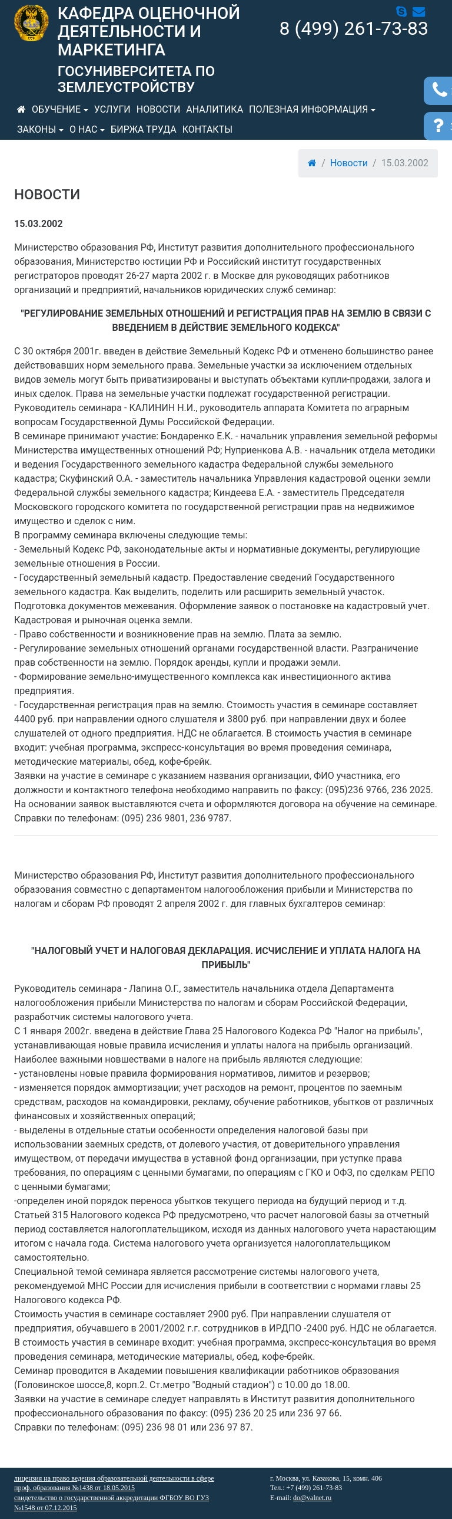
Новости (159, 109)
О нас (83, 129)
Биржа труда (144, 129)
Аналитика (214, 109)
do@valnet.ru (312, 1498)
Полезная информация (308, 109)
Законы (36, 129)
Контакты (207, 129)
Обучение (56, 109)
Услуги (112, 109)
